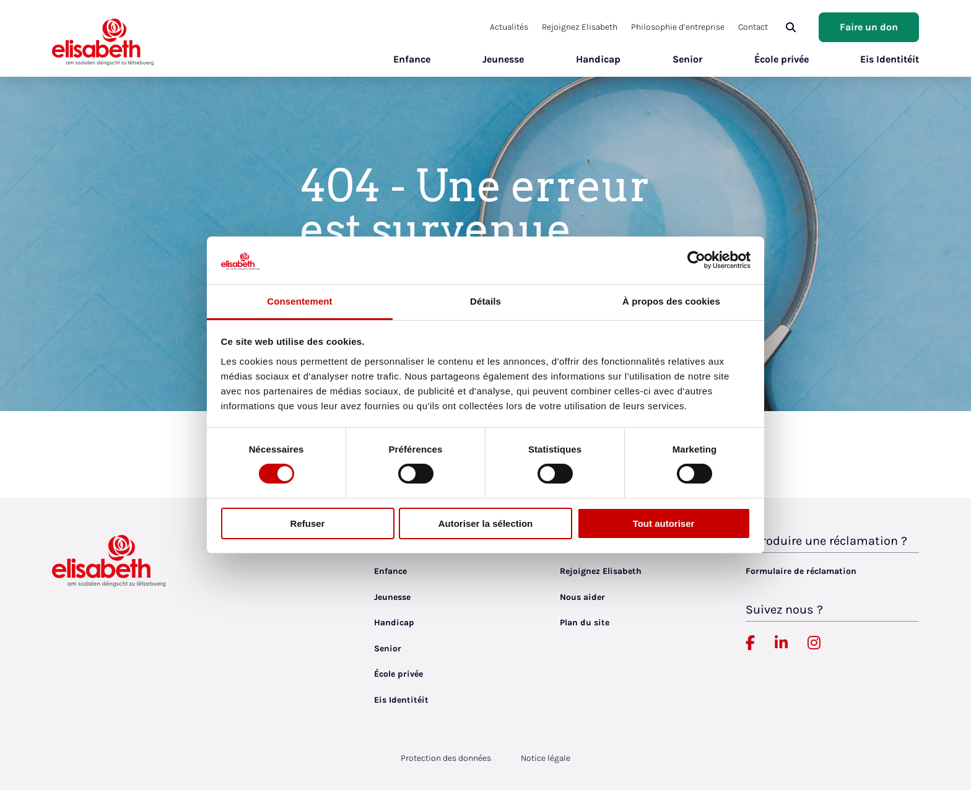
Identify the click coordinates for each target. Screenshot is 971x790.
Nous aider (582, 597)
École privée (781, 59)
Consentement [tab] (299, 301)
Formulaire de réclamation (801, 571)
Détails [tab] (485, 301)
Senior (687, 59)
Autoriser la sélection (485, 523)
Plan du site (584, 622)
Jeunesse (502, 59)
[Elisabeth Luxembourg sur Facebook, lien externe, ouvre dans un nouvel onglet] (750, 643)
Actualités (509, 27)
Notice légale (545, 758)
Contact (753, 27)
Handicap (597, 59)
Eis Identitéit (889, 59)
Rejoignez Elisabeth (579, 27)
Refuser (307, 523)
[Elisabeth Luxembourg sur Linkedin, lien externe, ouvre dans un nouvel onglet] (781, 643)
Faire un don (869, 27)
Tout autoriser (664, 523)
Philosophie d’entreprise (678, 27)
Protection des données (446, 758)
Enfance (411, 59)
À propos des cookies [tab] (671, 301)
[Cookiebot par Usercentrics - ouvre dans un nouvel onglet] (696, 260)
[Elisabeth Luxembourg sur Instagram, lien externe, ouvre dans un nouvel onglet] (814, 643)
